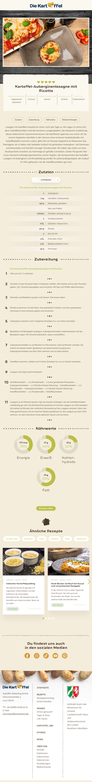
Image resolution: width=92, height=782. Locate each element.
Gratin (50, 539)
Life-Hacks (42, 726)
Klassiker (64, 539)
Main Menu (2, 5)
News (40, 747)
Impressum (42, 761)
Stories (41, 740)
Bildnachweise (44, 775)
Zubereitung (33, 120)
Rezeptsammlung (45, 706)
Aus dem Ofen (19, 539)
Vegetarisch (46, 546)
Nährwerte (51, 120)
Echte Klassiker (44, 709)
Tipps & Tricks (43, 723)
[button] (89, 589)
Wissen (41, 716)
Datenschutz (43, 764)
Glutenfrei (36, 539)
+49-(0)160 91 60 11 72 (17, 715)
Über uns (42, 754)
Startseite (43, 695)
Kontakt (40, 757)
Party (77, 539)
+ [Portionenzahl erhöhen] (58, 180)
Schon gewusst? (45, 719)
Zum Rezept (13, 617)
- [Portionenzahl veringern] (34, 180)
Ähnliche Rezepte (71, 120)
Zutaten (17, 120)
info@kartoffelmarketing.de (16, 721)
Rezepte (41, 702)
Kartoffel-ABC (45, 733)
